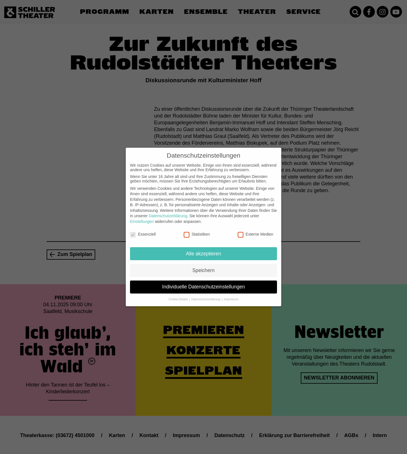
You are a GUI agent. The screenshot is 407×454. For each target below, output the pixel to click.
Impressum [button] (231, 294)
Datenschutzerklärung (168, 211)
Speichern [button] (203, 265)
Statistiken (197, 229)
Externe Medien (255, 229)
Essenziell (143, 229)
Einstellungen (142, 217)
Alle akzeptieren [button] (203, 249)
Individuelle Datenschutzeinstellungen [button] (203, 282)
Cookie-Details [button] (178, 294)
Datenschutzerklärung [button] (206, 294)
